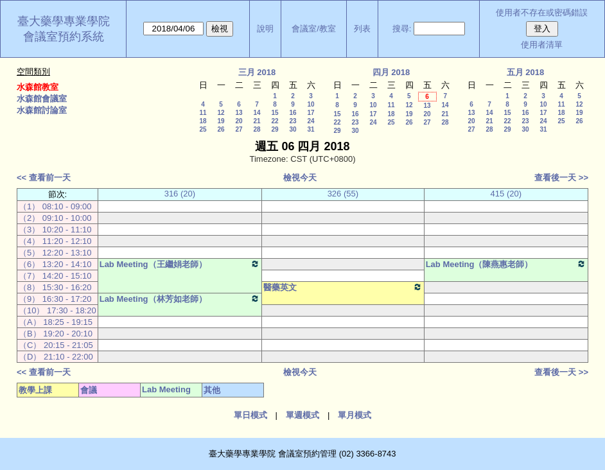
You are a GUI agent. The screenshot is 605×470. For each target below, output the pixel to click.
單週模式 (302, 415)
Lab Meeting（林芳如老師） (180, 298)
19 (220, 121)
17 (310, 112)
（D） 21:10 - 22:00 (56, 356)
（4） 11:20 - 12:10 (55, 241)
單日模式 (250, 415)
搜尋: (402, 28)
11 (202, 112)
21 (256, 121)
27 (238, 129)
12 (220, 112)
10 (310, 104)
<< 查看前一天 (44, 177)
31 (310, 129)
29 (274, 129)
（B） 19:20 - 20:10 (55, 333)
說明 (265, 28)
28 (256, 129)
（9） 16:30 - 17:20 (55, 299)
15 (274, 112)
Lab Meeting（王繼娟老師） (180, 264)
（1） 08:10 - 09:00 (55, 206)
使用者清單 (542, 44)
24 (310, 121)
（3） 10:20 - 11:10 (55, 229)
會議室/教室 (314, 28)
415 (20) (506, 193)
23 (292, 121)
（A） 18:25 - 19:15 (55, 322)
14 (256, 112)
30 (292, 129)
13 (238, 112)
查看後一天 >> (561, 177)
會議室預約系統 (63, 36)
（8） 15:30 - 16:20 (55, 287)
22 (274, 121)
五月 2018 (526, 72)
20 (238, 121)
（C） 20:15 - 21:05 (56, 345)
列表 (362, 28)
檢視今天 (300, 177)
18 (202, 121)
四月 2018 (391, 72)
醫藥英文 (343, 287)
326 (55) (343, 193)
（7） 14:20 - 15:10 (55, 276)
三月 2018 (257, 72)
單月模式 (354, 415)
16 (292, 112)
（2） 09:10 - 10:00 (55, 218)
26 (220, 129)
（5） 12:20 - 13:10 (55, 252)
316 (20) (179, 193)
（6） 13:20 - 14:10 (55, 264)
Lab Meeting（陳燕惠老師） (506, 264)
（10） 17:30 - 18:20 (57, 310)
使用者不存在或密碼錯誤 (542, 12)
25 (202, 129)
